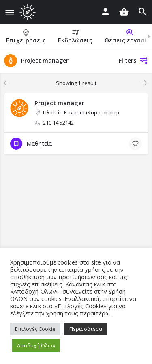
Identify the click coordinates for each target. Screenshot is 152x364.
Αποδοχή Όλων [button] (36, 345)
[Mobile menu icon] (9, 12)
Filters (133, 60)
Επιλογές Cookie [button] (35, 328)
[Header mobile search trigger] (142, 11)
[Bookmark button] (135, 143)
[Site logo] (28, 12)
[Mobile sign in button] (105, 11)
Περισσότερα (85, 328)
